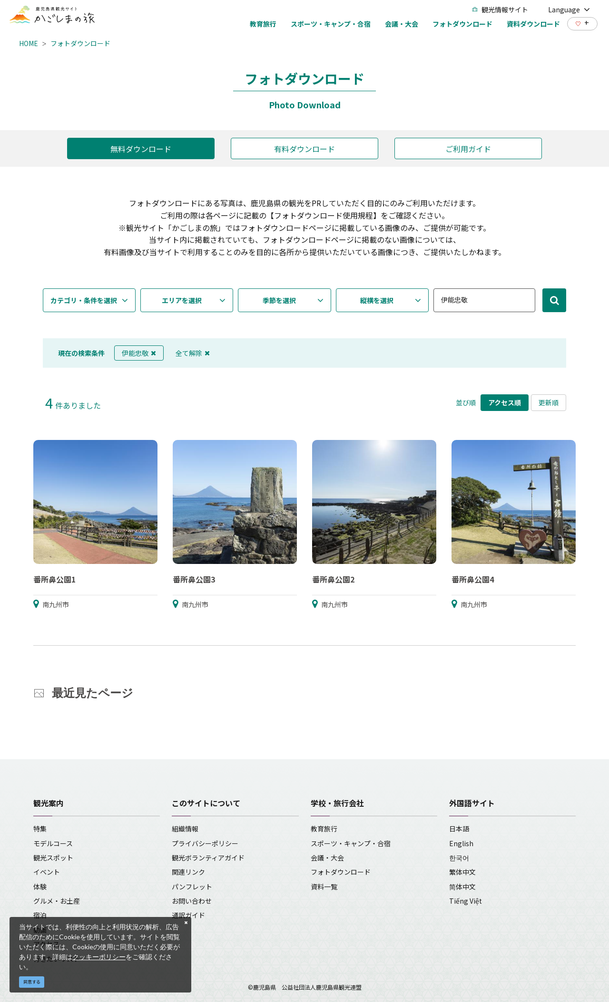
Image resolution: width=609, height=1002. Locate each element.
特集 (40, 828)
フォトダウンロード (80, 43)
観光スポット (53, 857)
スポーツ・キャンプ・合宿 (351, 843)
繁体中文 (462, 872)
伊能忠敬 (139, 353)
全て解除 (193, 353)
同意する (31, 982)
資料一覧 (324, 886)
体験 (40, 886)
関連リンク (188, 872)
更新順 (549, 402)
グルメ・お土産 (56, 901)
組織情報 (185, 828)
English (461, 843)
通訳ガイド (188, 915)
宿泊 (40, 915)
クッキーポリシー (99, 957)
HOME (28, 43)
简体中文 (462, 886)
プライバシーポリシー (205, 843)
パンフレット (192, 886)
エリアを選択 (182, 300)
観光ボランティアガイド (208, 857)
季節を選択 (279, 300)
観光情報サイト (500, 9)
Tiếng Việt (465, 901)
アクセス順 (504, 402)
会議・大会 (327, 857)
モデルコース (53, 843)
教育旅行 (324, 828)
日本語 (459, 828)
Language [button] (569, 9)
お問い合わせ (192, 901)
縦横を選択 (376, 300)
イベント (46, 872)
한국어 (459, 857)
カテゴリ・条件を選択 (83, 300)
